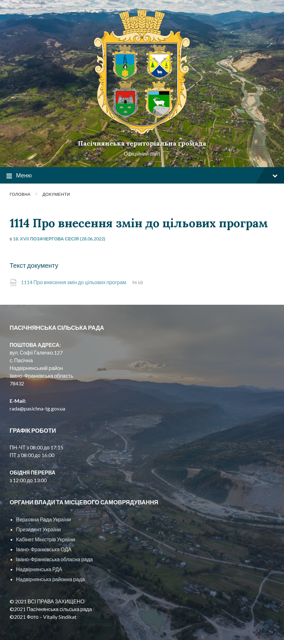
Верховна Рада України (43, 519)
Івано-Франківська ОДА (43, 549)
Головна (20, 194)
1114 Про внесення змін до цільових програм (74, 282)
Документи (56, 194)
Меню (142, 176)
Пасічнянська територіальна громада (142, 143)
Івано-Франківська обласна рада (54, 559)
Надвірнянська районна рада (50, 579)
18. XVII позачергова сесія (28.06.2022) (59, 238)
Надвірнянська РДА (39, 569)
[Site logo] (142, 132)
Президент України (38, 529)
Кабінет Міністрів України (45, 539)
